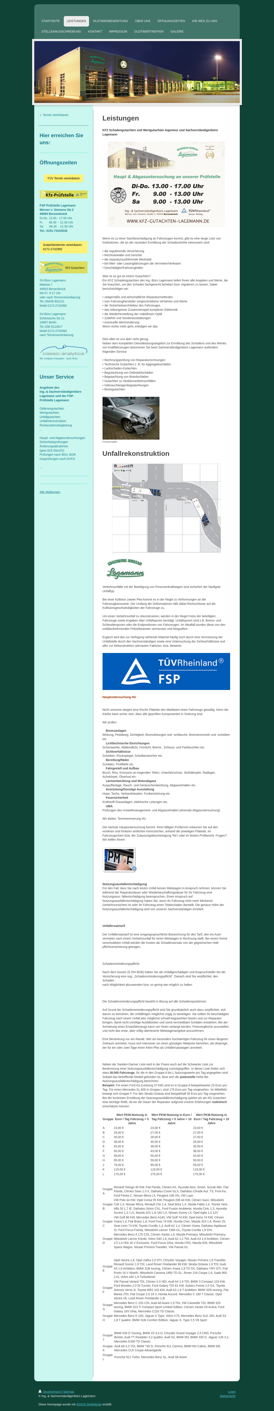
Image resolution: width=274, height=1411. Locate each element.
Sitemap (68, 1391)
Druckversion (50, 1391)
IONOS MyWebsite (89, 1404)
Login (231, 1391)
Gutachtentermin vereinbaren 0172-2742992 (62, 247)
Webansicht (227, 1396)
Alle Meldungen (50, 492)
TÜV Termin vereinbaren (63, 178)
